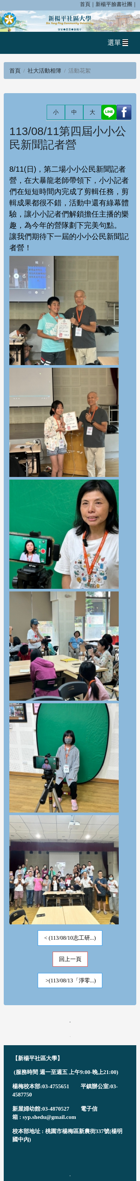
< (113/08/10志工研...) (70, 938)
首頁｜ (88, 4)
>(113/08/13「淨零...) (70, 980)
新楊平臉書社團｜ (116, 4)
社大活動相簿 (44, 71)
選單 (118, 42)
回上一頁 (70, 959)
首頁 (15, 71)
